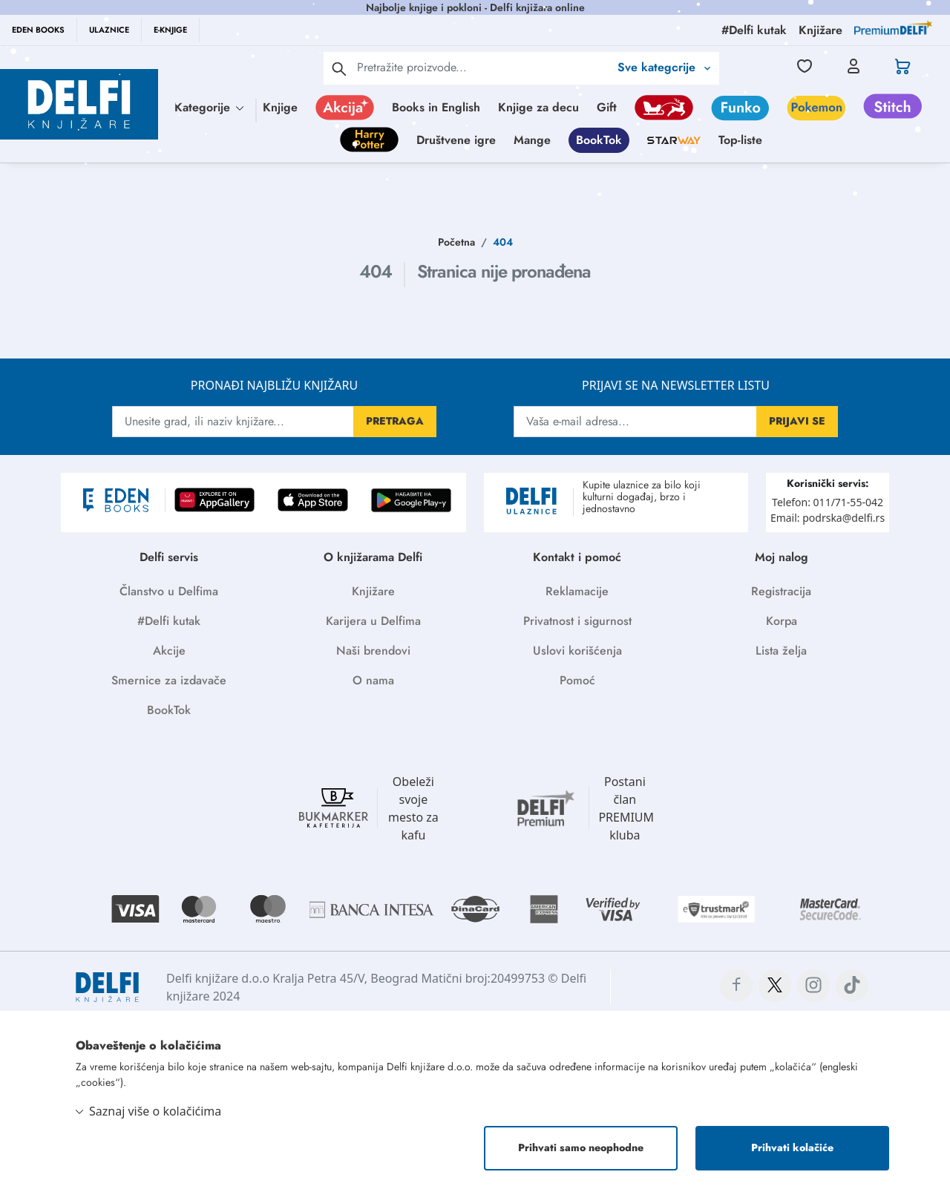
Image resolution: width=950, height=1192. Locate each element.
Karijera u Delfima (373, 620)
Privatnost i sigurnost (577, 620)
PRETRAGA (395, 420)
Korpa (781, 620)
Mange (532, 139)
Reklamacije (577, 591)
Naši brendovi (373, 650)
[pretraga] (339, 68)
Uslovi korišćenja (577, 650)
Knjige (280, 107)
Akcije (169, 650)
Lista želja (781, 650)
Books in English (436, 107)
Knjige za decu (538, 107)
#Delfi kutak (168, 620)
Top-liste (740, 139)
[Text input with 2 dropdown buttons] (483, 67)
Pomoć (577, 680)
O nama (373, 680)
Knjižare (373, 591)
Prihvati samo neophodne (580, 1147)
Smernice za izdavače (168, 680)
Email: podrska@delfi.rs (827, 518)
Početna (456, 242)
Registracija (781, 591)
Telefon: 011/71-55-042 (827, 502)
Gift (607, 107)
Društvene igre (456, 139)
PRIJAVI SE (797, 420)
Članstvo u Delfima (168, 591)
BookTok (599, 139)
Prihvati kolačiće (792, 1147)
